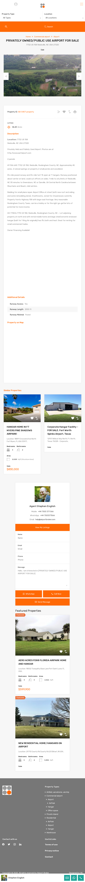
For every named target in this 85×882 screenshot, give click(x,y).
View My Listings (42, 527)
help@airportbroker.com (45, 519)
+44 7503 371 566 (46, 511)
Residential (51, 818)
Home (28, 37)
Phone (20, 556)
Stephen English (16, 878)
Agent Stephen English (42, 506)
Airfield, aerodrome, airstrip (58, 792)
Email (20, 545)
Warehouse (51, 832)
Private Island (52, 814)
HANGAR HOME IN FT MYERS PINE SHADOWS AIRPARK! (19, 430)
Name (20, 534)
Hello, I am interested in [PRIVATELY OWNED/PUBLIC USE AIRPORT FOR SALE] (42, 577)
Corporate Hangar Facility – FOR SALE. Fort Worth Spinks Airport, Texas (62, 430)
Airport (56, 37)
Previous (6, 76)
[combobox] (21, 18)
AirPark (52, 803)
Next (78, 76)
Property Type (8, 14)
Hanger (51, 807)
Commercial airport (42, 37)
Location (48, 14)
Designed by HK (76, 873)
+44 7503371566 (47, 515)
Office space (53, 810)
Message (21, 567)
